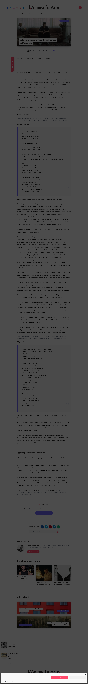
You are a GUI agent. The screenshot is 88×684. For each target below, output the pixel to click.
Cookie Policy (5, 681)
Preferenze (77, 678)
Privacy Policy (11, 681)
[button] (85, 674)
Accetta (59, 678)
